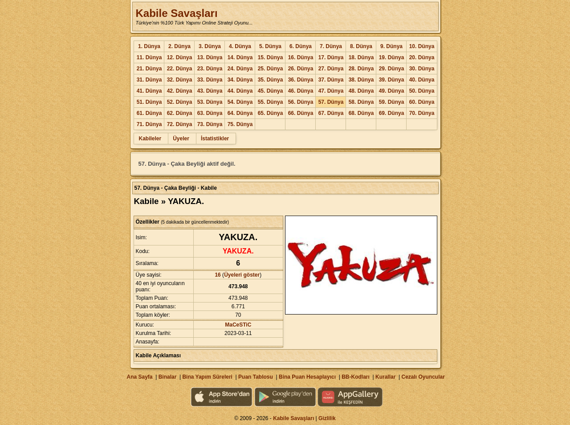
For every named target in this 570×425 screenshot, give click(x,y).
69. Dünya (391, 113)
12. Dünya (179, 57)
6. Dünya (300, 46)
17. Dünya (331, 57)
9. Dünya (391, 46)
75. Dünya (240, 124)
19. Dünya (391, 57)
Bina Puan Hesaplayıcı (307, 377)
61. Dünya (149, 113)
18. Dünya (361, 57)
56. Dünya (301, 102)
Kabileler (149, 138)
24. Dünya (240, 68)
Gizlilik (327, 418)
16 (217, 275)
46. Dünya (301, 91)
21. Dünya (149, 68)
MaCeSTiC (238, 325)
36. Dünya (301, 80)
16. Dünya (301, 57)
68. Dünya (361, 113)
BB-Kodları (356, 377)
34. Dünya (240, 80)
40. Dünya (422, 80)
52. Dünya (179, 102)
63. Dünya (210, 113)
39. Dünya (391, 80)
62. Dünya (179, 113)
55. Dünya (270, 102)
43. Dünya (210, 91)
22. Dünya (179, 68)
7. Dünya (331, 46)
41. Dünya (149, 91)
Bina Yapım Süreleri (207, 377)
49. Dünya (391, 91)
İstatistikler (215, 138)
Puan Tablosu (255, 377)
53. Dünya (210, 102)
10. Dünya (422, 46)
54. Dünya (240, 102)
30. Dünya (422, 68)
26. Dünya (301, 68)
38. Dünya (361, 80)
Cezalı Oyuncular (422, 377)
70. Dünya (422, 113)
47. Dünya (331, 91)
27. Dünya (331, 68)
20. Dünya (422, 57)
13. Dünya (210, 57)
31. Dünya (149, 80)
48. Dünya (361, 91)
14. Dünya (240, 57)
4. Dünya (240, 46)
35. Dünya (270, 80)
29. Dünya (391, 68)
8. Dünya (361, 46)
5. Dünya (270, 46)
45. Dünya (270, 91)
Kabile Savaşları (176, 13)
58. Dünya (361, 102)
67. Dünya (331, 113)
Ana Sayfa (139, 377)
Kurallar (385, 377)
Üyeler (181, 138)
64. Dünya (240, 113)
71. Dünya (149, 124)
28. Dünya (361, 68)
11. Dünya (149, 57)
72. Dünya (179, 124)
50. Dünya (422, 91)
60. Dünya (422, 102)
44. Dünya (240, 91)
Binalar (168, 377)
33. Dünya (210, 80)
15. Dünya (270, 57)
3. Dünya (210, 46)
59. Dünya (391, 102)
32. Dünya (179, 80)
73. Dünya (210, 124)
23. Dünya (210, 68)
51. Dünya (149, 102)
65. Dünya (270, 113)
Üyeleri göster (242, 275)
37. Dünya (331, 80)
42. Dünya (179, 91)
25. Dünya (270, 68)
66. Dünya (301, 113)
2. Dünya (179, 46)
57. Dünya (331, 102)
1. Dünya (149, 46)
